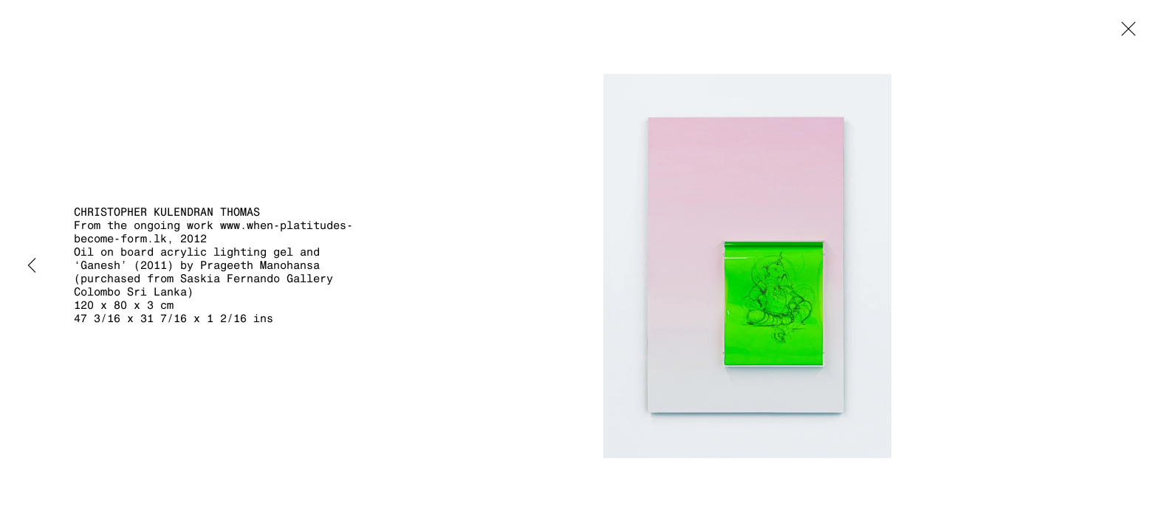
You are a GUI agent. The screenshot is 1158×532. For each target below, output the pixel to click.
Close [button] (1125, 33)
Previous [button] (32, 266)
